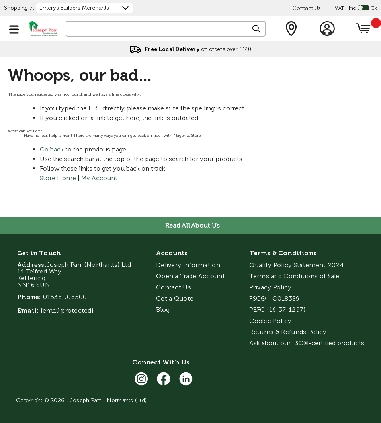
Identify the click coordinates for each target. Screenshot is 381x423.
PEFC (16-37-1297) (278, 309)
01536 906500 (65, 297)
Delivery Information (188, 265)
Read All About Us (192, 225)
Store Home (58, 178)
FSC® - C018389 (274, 298)
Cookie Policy (270, 321)
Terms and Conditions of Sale (294, 276)
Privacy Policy (270, 287)
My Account (99, 178)
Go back (52, 149)
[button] (14, 28)
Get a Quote (174, 298)
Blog (163, 309)
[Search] (256, 29)
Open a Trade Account (190, 276)
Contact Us (306, 8)
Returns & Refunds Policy (287, 332)
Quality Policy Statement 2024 (296, 265)
